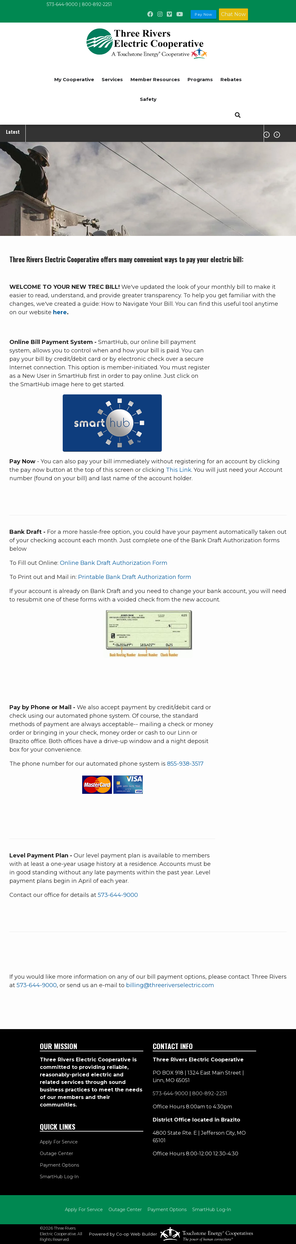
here (60, 312)
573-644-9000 (62, 4)
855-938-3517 (185, 763)
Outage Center (56, 1153)
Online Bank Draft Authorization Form (113, 563)
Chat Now (233, 14)
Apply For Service (59, 1142)
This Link (178, 469)
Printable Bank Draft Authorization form (134, 577)
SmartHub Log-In (59, 1176)
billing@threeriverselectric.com (170, 985)
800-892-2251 (97, 4)
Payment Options (59, 1165)
